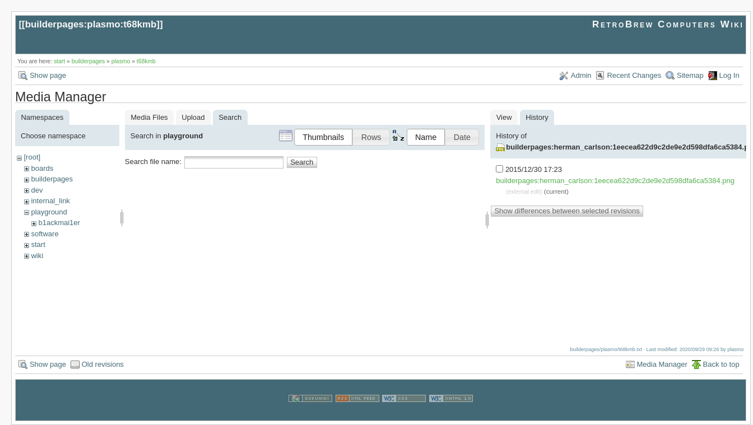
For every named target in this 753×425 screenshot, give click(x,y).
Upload (193, 117)
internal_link (50, 201)
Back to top (721, 364)
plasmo (121, 61)
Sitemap (690, 75)
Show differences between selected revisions (566, 211)
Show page (48, 75)
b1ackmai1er (59, 222)
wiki (37, 255)
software (44, 234)
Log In (729, 75)
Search (301, 162)
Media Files (149, 117)
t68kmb (146, 61)
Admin (581, 75)
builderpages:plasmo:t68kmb (91, 24)
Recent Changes (634, 75)
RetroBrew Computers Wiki (668, 24)
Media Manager (662, 364)
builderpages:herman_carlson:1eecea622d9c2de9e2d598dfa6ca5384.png (615, 180)
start (59, 61)
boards (42, 168)
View (504, 117)
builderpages (88, 61)
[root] (32, 157)
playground (49, 212)
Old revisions (103, 364)
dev (37, 190)
